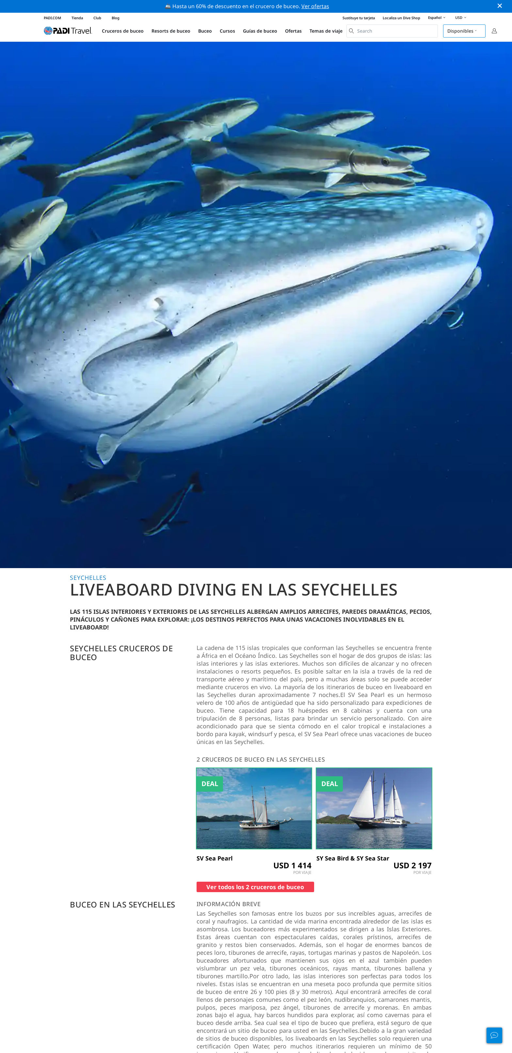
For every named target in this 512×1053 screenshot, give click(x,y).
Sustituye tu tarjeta (359, 17)
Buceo (205, 31)
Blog (116, 17)
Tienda (77, 17)
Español (437, 18)
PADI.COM (52, 17)
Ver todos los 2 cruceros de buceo (255, 887)
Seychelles (88, 578)
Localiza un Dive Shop (401, 17)
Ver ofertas (315, 6)
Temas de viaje (326, 31)
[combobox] (392, 31)
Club (97, 17)
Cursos (227, 31)
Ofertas (293, 31)
